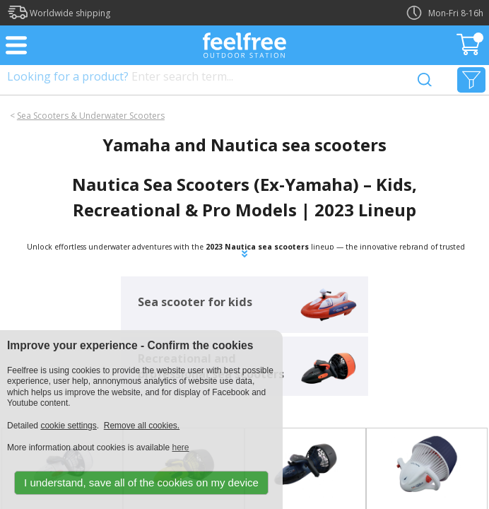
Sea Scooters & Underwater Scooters (91, 116)
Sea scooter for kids (195, 302)
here (180, 447)
